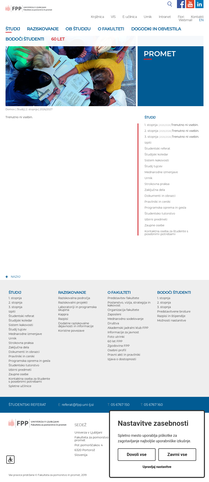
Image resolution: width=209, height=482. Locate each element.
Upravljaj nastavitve (157, 467)
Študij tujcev (18, 329)
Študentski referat (21, 316)
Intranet (165, 17)
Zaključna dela (19, 347)
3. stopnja (15, 307)
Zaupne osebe (18, 374)
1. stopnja (15, 298)
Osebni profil (117, 350)
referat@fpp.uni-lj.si (78, 405)
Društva (113, 323)
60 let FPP (115, 341)
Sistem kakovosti (21, 325)
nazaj (15, 276)
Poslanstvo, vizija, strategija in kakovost (129, 304)
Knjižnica (97, 17)
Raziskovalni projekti (73, 302)
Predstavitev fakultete (123, 298)
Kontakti (197, 17)
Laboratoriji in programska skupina (77, 308)
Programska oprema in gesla (29, 361)
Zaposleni (114, 314)
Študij (20, 109)
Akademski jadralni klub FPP (128, 328)
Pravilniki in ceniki (21, 356)
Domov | (11, 109)
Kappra (63, 314)
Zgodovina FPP (119, 346)
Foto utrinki (116, 337)
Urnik (148, 17)
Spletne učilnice (20, 386)
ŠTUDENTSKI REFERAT (27, 405)
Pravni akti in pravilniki (124, 355)
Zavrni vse (177, 454)
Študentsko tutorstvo (24, 365)
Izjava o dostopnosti (122, 359)
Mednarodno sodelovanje (125, 319)
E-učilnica (129, 17)
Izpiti (12, 311)
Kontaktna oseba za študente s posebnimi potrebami (29, 380)
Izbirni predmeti (20, 370)
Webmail (185, 20)
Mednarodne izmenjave (25, 334)
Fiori (181, 17)
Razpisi (63, 319)
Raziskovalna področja (74, 298)
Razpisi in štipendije (171, 316)
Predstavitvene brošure (173, 311)
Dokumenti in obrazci (24, 352)
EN (201, 20)
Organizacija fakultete (123, 310)
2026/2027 (46, 109)
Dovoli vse (136, 454)
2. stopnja (32, 109)
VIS (113, 17)
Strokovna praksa (21, 343)
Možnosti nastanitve (171, 320)
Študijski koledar (20, 320)
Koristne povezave (71, 330)
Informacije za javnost (123, 332)
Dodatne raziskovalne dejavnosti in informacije (75, 324)
